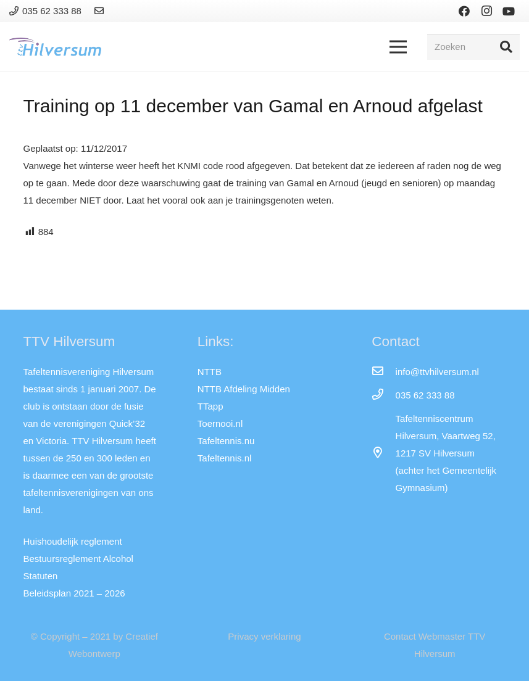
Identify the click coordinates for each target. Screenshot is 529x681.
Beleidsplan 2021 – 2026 (74, 593)
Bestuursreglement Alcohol (78, 558)
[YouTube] (509, 11)
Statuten (40, 576)
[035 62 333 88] (383, 395)
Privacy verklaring (264, 636)
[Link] (100, 11)
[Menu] (398, 46)
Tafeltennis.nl (225, 458)
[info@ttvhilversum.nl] (383, 372)
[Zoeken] (473, 47)
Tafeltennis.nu (226, 440)
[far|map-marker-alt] (383, 453)
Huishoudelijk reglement (72, 541)
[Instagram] (486, 11)
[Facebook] (464, 11)
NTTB (210, 371)
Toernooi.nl (220, 423)
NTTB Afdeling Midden (244, 389)
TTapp (210, 406)
